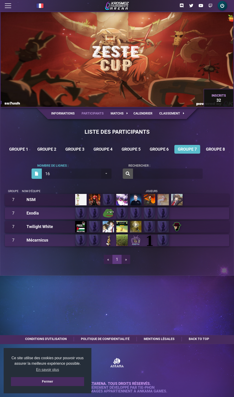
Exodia (33, 213)
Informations (63, 113)
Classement (171, 113)
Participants (93, 113)
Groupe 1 (18, 149)
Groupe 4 (102, 149)
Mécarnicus (37, 240)
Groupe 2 (46, 149)
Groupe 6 (159, 149)
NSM (31, 200)
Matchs (119, 113)
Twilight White (40, 227)
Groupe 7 (187, 149)
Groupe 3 (74, 149)
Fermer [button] (47, 381)
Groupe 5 (131, 149)
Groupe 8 (215, 149)
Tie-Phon (146, 387)
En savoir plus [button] (47, 370)
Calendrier (142, 113)
